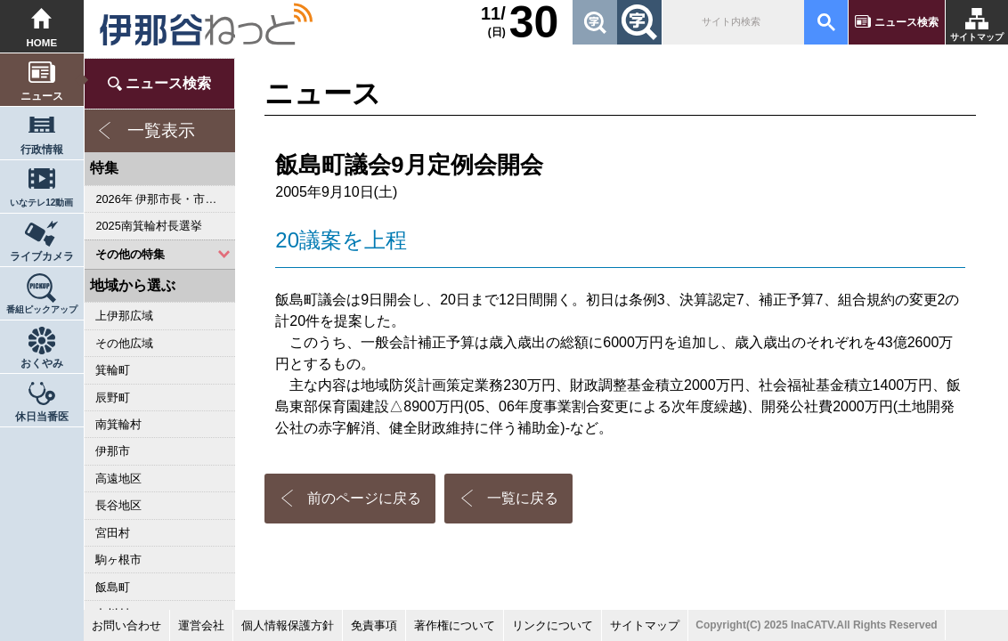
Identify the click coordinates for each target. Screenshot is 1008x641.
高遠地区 (118, 478)
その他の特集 (130, 254)
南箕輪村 (118, 424)
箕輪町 (112, 370)
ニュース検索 (906, 22)
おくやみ (41, 363)
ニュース (41, 96)
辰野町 (112, 397)
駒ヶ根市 (118, 559)
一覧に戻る (522, 498)
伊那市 (112, 451)
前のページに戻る (364, 498)
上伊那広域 (124, 315)
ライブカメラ (42, 256)
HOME (42, 42)
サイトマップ (977, 37)
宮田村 (112, 533)
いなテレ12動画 (41, 202)
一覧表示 (161, 130)
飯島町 (112, 587)
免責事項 (374, 625)
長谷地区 (118, 505)
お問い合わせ (126, 625)
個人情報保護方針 (287, 625)
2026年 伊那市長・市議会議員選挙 (165, 199)
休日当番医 (42, 416)
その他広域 (124, 343)
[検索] (732, 22)
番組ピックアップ (41, 309)
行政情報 (41, 149)
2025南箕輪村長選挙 (148, 225)
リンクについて (552, 625)
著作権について (454, 625)
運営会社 (201, 625)
